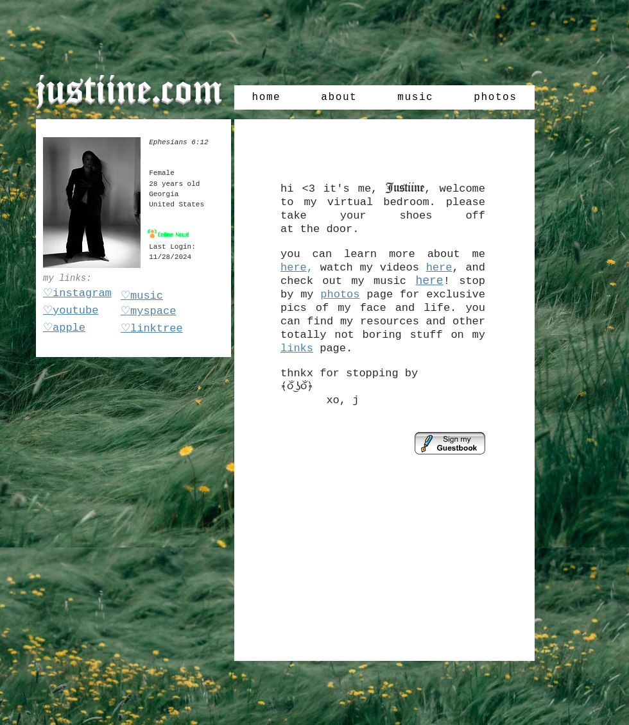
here (293, 268)
